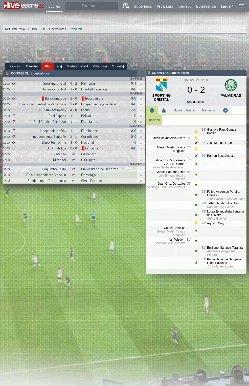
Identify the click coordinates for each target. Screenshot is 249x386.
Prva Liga (165, 6)
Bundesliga (206, 6)
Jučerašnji (14, 66)
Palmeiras (209, 110)
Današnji (32, 66)
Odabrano (99, 66)
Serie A (184, 6)
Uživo (47, 66)
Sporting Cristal (184, 110)
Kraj (58, 66)
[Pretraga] (91, 6)
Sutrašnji (117, 66)
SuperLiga (143, 6)
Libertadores (40, 73)
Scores (54, 6)
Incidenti (154, 120)
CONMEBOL (20, 73)
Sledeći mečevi (76, 66)
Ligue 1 (227, 6)
